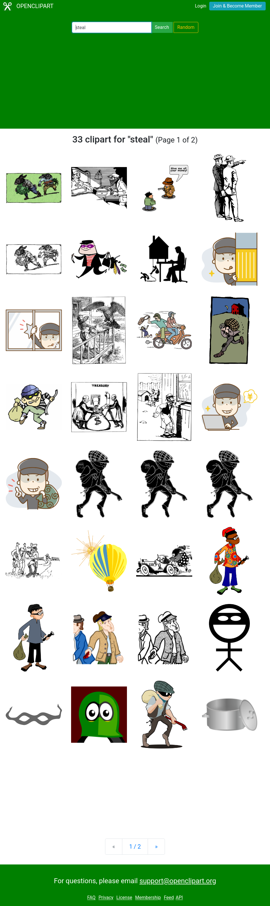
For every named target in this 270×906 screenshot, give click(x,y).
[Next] (156, 847)
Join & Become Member (237, 6)
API (179, 898)
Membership (148, 898)
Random (186, 27)
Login (200, 6)
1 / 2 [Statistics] (135, 846)
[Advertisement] (135, 80)
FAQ (91, 898)
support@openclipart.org (177, 881)
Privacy (105, 898)
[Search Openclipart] (111, 27)
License (124, 898)
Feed (169, 898)
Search (162, 27)
